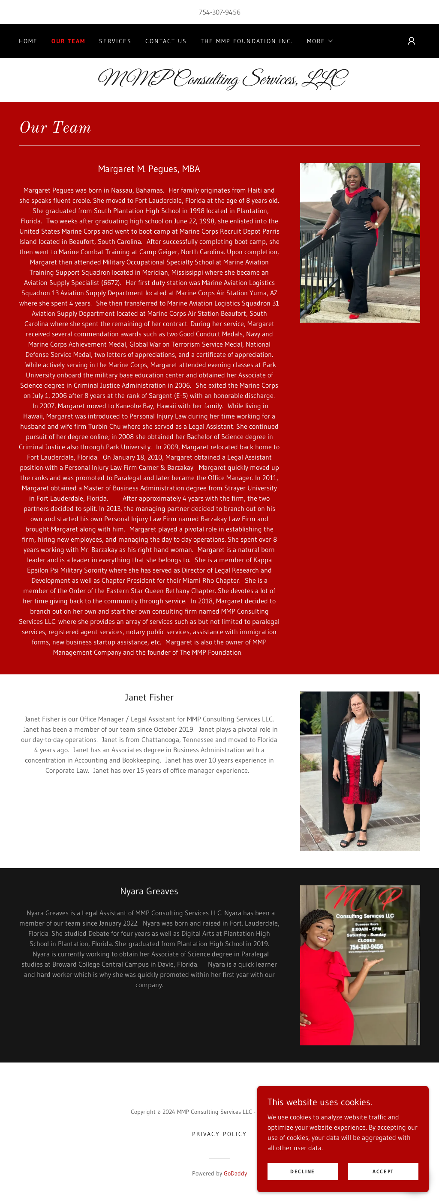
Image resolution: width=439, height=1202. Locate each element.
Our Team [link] (68, 41)
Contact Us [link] (166, 41)
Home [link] (28, 41)
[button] (320, 41)
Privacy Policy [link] (219, 1134)
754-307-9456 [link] (220, 12)
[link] (219, 81)
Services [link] (115, 41)
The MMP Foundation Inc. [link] (247, 41)
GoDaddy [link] (235, 1173)
